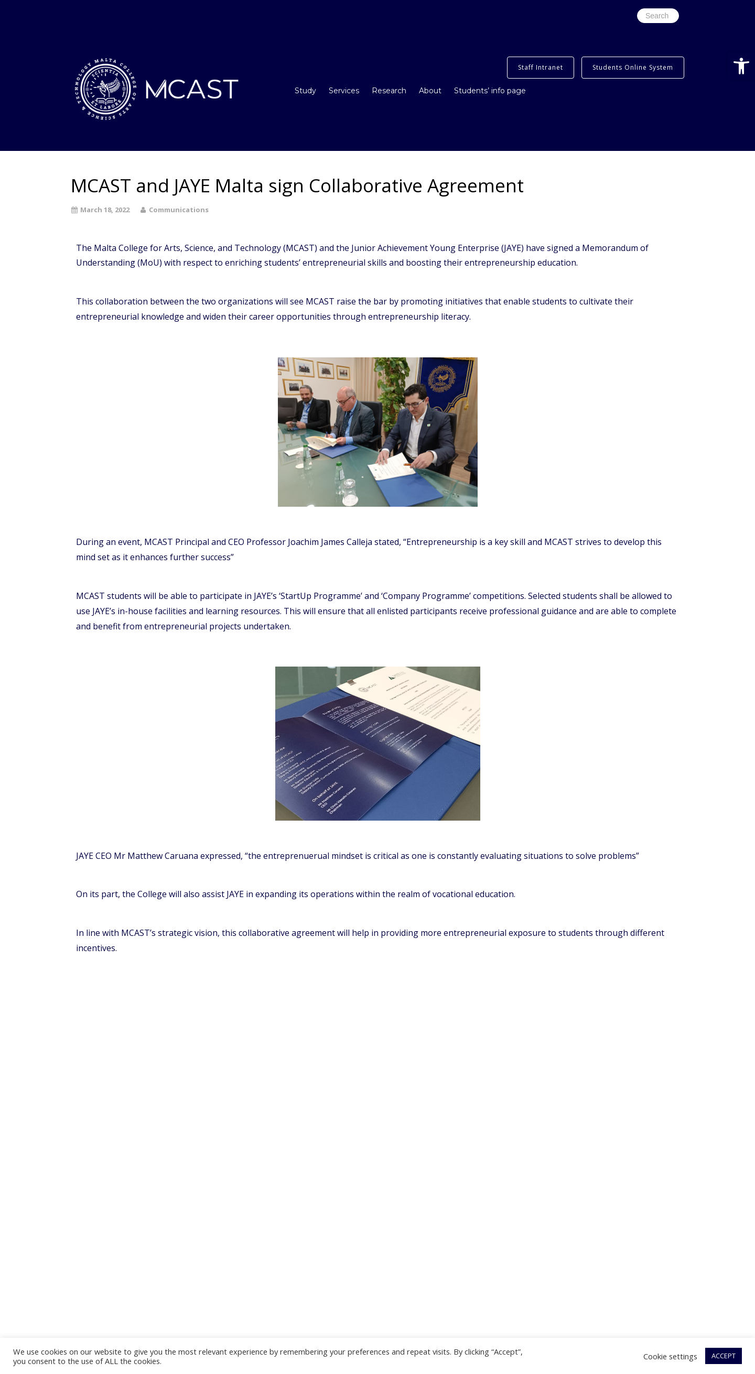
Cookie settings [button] (670, 1356)
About (430, 90)
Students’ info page (490, 90)
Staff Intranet (540, 67)
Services (344, 90)
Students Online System (632, 67)
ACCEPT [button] (723, 1355)
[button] (741, 66)
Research (389, 90)
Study (305, 90)
